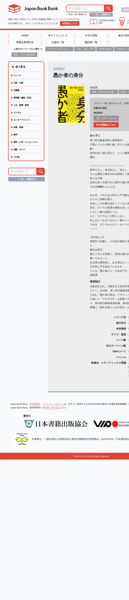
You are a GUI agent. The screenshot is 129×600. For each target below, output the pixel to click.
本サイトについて (58, 35)
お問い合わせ (51, 407)
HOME (25, 35)
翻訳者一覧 (91, 42)
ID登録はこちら (69, 23)
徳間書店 (59, 68)
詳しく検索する (100, 14)
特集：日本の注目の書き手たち (107, 92)
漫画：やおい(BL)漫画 (24, 54)
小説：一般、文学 (85, 49)
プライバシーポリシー (53, 404)
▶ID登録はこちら (106, 124)
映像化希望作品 (25, 42)
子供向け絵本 (104, 49)
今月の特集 (91, 35)
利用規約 (36, 404)
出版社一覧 (58, 42)
